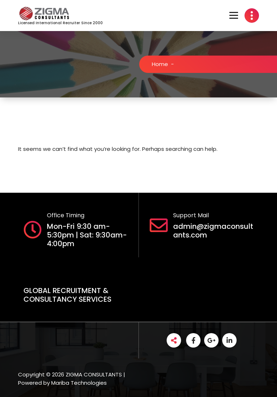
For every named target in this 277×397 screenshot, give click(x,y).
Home (163, 64)
